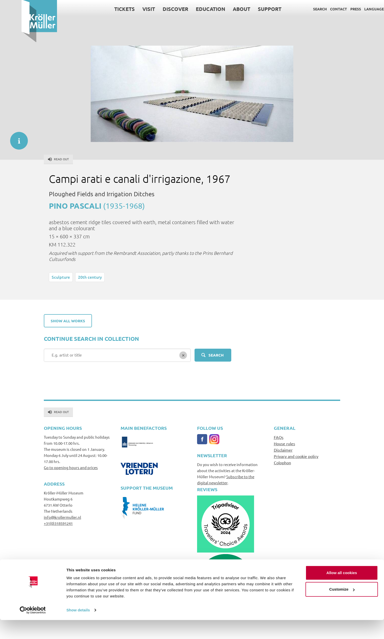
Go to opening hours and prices (71, 467)
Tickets (103, 9)
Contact (317, 9)
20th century (90, 277)
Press (334, 9)
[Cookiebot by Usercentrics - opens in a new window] (33, 629)
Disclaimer (283, 449)
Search (298, 9)
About (220, 9)
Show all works (68, 320)
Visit (127, 9)
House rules (284, 443)
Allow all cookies (342, 592)
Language (352, 9)
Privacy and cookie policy (296, 456)
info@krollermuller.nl (62, 517)
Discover (154, 9)
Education (189, 9)
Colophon (282, 462)
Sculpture (61, 277)
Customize (342, 608)
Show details (78, 629)
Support (248, 9)
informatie (16, 138)
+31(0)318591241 (58, 523)
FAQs (278, 437)
